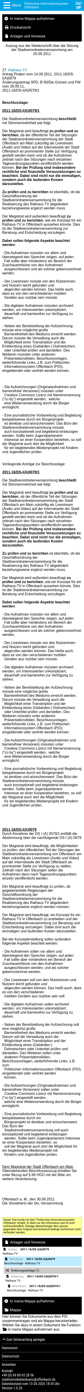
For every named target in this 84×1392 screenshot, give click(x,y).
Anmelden (9, 1364)
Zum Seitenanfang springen (23, 1339)
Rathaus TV (17, 70)
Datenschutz (10, 1356)
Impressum (10, 1348)
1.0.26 (17, 1388)
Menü (16, 5)
